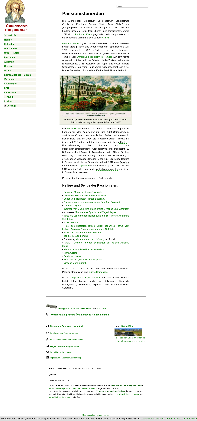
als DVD (101, 308)
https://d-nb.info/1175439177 (126, 394)
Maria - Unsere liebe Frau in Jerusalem (84, 249)
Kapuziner (84, 165)
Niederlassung (121, 159)
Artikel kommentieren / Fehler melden (66, 340)
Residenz (124, 162)
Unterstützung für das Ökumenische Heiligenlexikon (77, 314)
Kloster (123, 142)
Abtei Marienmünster (107, 169)
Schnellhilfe (10, 35)
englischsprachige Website (85, 277)
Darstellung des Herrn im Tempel (94, 57)
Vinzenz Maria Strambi (75, 263)
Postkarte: (95, 121)
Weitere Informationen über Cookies (161, 418)
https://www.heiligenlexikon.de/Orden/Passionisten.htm (73, 388)
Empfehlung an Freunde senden (64, 333)
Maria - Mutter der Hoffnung (90, 239)
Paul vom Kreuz (83, 34)
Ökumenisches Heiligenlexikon (95, 415)
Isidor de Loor (71, 222)
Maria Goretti (70, 253)
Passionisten (73, 128)
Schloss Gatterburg (81, 122)
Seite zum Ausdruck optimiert (66, 326)
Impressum (55, 358)
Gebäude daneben (86, 159)
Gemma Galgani (72, 205)
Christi (105, 37)
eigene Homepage (98, 272)
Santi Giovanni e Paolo (115, 70)
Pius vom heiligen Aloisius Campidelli (83, 259)
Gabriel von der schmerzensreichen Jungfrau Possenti (92, 202)
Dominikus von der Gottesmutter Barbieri (85, 195)
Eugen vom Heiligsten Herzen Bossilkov (84, 198)
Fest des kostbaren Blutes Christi (84, 226)
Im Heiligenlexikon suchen (61, 352)
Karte (16, 53)
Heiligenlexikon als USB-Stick (68, 308)
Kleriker (88, 27)
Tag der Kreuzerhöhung (76, 236)
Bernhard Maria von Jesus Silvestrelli (83, 192)
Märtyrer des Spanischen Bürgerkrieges (95, 212)
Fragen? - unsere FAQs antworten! (65, 346)
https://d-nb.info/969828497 (61, 397)
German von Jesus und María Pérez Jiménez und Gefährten (96, 209)
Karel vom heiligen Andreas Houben (82, 232)
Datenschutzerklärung (71, 358)
